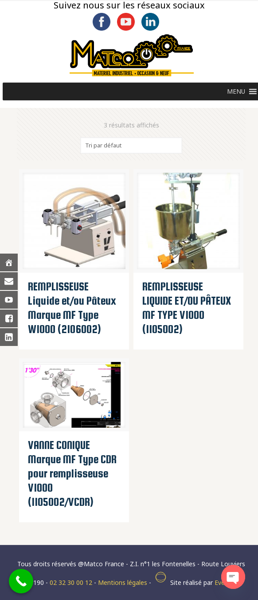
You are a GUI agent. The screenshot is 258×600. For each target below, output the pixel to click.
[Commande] (131, 145)
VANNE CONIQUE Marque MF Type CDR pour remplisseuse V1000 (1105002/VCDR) (72, 473)
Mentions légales (122, 582)
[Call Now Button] (21, 581)
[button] (236, 91)
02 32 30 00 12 (71, 582)
